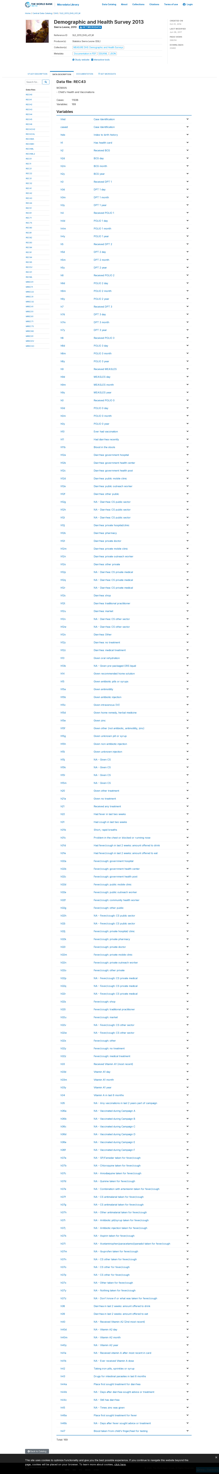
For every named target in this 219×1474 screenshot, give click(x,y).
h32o (63, 969)
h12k (63, 532)
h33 (63, 1063)
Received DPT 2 (103, 243)
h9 (62, 368)
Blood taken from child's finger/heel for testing (121, 1430)
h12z (63, 649)
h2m (63, 165)
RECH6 (29, 123)
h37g (63, 1204)
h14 (63, 673)
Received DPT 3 (103, 306)
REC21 (29, 168)
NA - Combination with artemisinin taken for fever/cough (126, 1188)
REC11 (28, 163)
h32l (63, 946)
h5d (63, 251)
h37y (63, 1290)
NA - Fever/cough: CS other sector (114, 1024)
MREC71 (29, 321)
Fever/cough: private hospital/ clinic (114, 930)
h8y (63, 360)
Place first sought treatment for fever (115, 1414)
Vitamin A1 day (102, 1071)
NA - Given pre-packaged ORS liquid (115, 665)
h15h (63, 743)
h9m (63, 384)
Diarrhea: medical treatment (110, 649)
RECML (29, 276)
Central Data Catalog (42, 13)
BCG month (100, 165)
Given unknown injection (108, 751)
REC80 (29, 227)
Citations (154, 4)
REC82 (29, 237)
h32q (63, 985)
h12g (63, 501)
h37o (63, 1266)
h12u (63, 610)
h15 (62, 680)
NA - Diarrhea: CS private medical (113, 571)
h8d (63, 345)
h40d (64, 1329)
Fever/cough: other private (109, 969)
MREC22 (30, 291)
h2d (63, 157)
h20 (63, 790)
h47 (63, 1430)
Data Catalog (109, 4)
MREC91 (29, 335)
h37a (63, 1157)
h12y (63, 641)
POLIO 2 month (102, 290)
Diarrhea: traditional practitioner (112, 602)
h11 (62, 438)
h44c (64, 1399)
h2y (63, 173)
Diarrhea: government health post (113, 470)
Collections (138, 4)
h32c (63, 876)
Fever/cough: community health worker (116, 899)
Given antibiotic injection (107, 696)
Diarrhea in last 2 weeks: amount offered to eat (121, 1313)
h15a (63, 688)
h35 (63, 1102)
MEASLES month (104, 384)
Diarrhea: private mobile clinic (111, 548)
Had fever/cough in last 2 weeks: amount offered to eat (126, 852)
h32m (64, 954)
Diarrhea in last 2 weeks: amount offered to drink (122, 1305)
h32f (63, 899)
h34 (63, 1094)
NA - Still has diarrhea (106, 1399)
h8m (63, 352)
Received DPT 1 (103, 181)
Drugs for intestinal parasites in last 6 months (120, 1375)
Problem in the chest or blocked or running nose (122, 837)
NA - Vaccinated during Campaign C (114, 1126)
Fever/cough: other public (109, 907)
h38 (63, 1305)
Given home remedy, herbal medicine (115, 712)
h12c (63, 470)
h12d (63, 477)
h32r (63, 993)
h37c (63, 1172)
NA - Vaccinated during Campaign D (114, 1133)
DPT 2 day (100, 251)
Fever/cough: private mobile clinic (113, 954)
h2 (62, 149)
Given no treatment (105, 798)
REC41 (29, 188)
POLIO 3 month (102, 352)
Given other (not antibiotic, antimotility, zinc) (119, 727)
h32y (63, 1047)
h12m (63, 548)
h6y (63, 298)
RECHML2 (30, 153)
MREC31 (29, 296)
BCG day (99, 157)
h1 (62, 142)
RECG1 (29, 271)
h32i (63, 923)
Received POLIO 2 (104, 274)
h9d (63, 376)
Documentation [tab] (84, 73)
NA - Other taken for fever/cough (113, 1282)
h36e (63, 1141)
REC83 (29, 242)
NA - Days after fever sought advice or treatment (122, 1422)
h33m (64, 1079)
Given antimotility (103, 688)
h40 (63, 1321)
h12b (63, 462)
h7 (62, 306)
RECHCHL (30, 133)
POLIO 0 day (101, 407)
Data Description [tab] (61, 74)
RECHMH (30, 143)
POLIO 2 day (101, 282)
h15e (63, 719)
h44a (64, 1383)
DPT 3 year (100, 329)
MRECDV (30, 340)
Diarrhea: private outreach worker (113, 555)
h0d (63, 407)
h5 (62, 243)
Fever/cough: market (106, 1016)
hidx (63, 134)
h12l (63, 540)
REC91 (29, 252)
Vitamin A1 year (102, 1087)
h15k (63, 766)
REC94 (29, 257)
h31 (62, 821)
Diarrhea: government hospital (111, 454)
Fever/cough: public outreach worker (115, 891)
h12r (63, 587)
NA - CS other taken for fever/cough (115, 1258)
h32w (64, 1032)
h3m (63, 196)
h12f (63, 493)
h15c (63, 704)
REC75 (29, 222)
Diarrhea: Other (103, 634)
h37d (63, 1180)
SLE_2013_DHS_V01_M (70, 13)
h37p (63, 1274)
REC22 (29, 173)
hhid (63, 118)
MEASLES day (102, 376)
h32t (63, 1008)
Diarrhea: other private (107, 563)
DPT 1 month (101, 196)
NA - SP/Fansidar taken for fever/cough (117, 1157)
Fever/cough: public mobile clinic (113, 884)
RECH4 (29, 114)
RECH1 (29, 99)
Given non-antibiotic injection (110, 743)
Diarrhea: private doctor (107, 540)
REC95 (29, 261)
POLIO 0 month (103, 415)
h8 (62, 337)
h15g (63, 735)
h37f (63, 1196)
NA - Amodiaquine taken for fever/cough (117, 1172)
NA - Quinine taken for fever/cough (114, 1180)
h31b (63, 829)
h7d (63, 313)
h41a (63, 1352)
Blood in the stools (104, 446)
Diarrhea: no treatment (107, 641)
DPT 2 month (101, 259)
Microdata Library (68, 4)
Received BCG (102, 149)
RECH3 (29, 109)
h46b (64, 1422)
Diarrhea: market (103, 610)
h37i (63, 1219)
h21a (63, 798)
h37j (63, 1227)
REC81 (29, 232)
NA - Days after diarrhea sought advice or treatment (124, 1391)
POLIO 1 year (101, 235)
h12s (63, 595)
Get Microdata (90, 26)
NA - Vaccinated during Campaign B (114, 1118)
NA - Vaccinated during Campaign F (114, 1149)
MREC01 (29, 281)
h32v (63, 1024)
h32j (63, 930)
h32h (63, 915)
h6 (62, 274)
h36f (63, 1149)
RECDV (29, 266)
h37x (63, 1282)
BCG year (99, 173)
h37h (63, 1211)
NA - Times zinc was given (109, 1407)
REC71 (29, 217)
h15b (63, 696)
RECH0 (29, 94)
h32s (63, 1001)
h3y (63, 204)
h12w (63, 626)
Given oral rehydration (107, 657)
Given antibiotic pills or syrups (111, 680)
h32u (63, 1016)
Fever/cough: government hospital (113, 860)
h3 (62, 181)
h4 (62, 212)
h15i (63, 751)
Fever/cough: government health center (117, 868)
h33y (63, 1087)
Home (28, 13)
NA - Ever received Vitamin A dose (114, 1360)
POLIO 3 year (101, 360)
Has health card (103, 142)
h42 (63, 1368)
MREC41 (29, 306)
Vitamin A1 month (104, 1079)
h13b (63, 665)
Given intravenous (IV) (107, 704)
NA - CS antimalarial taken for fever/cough (119, 1196)
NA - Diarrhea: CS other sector (112, 618)
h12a (63, 454)
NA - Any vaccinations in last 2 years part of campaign (125, 1102)
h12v (63, 618)
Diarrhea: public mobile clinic (110, 477)
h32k (63, 938)
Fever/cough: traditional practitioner (114, 1008)
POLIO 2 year (101, 298)
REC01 (29, 158)
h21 (62, 805)
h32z (63, 1055)
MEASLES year (102, 392)
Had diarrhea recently (106, 438)
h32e (63, 891)
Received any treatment (107, 805)
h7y (63, 329)
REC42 (29, 192)
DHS (56, 13)
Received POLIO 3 (104, 337)
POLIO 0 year (101, 423)
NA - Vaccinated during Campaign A (114, 1110)
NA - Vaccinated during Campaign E (114, 1141)
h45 (63, 1407)
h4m (63, 228)
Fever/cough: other (105, 1040)
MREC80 (30, 330)
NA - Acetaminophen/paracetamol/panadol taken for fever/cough (132, 1243)
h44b (64, 1391)
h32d (63, 884)
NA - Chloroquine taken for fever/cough (117, 1165)
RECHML (30, 148)
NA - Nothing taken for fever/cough (115, 1290)
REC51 (29, 207)
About (124, 4)
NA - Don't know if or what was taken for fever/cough (125, 1297)
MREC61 (29, 316)
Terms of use (171, 4)
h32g (63, 907)
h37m (64, 1250)
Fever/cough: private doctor (110, 946)
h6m (63, 290)
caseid (64, 126)
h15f (63, 727)
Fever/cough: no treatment (109, 1047)
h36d (63, 1133)
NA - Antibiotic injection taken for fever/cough (120, 1227)
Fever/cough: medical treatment (112, 1055)
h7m (63, 321)
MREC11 (29, 286)
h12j (63, 524)
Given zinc (100, 719)
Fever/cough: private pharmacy (112, 938)
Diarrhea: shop (102, 595)
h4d (63, 220)
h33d (63, 1071)
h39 (63, 1313)
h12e (63, 485)
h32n (63, 962)
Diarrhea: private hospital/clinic (111, 524)
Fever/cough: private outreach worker (116, 962)
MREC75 (30, 326)
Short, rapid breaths (105, 829)
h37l (63, 1243)
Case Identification (104, 118)
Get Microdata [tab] (107, 73)
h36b (63, 1118)
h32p (63, 977)
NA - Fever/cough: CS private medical (115, 977)
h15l (63, 774)
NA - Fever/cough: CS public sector (114, 915)
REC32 (29, 183)
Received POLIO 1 (104, 212)
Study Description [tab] (37, 73)
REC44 (29, 202)
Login (188, 4)
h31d (63, 844)
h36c (63, 1126)
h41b (63, 1360)
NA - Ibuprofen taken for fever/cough (116, 1250)
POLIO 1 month (102, 228)
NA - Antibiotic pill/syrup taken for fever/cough (121, 1219)
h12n (63, 555)
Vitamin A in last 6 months (109, 1094)
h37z (63, 1297)
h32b (63, 868)
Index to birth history (106, 134)
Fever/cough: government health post (115, 876)
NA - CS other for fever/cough (112, 1266)
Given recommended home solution (114, 673)
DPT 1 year (100, 204)
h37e (63, 1188)
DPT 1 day (100, 189)
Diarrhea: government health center (114, 462)
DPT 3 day (100, 313)
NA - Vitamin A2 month (107, 1336)
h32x (63, 1040)
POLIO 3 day (101, 345)
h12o (63, 563)
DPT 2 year (100, 267)
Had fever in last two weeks (110, 813)
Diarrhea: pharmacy (105, 532)
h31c (63, 837)
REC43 (29, 197)
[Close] (216, 1457)
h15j (63, 758)
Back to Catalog (37, 1451)
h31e (63, 852)
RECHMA (30, 138)
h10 (62, 431)
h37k (63, 1235)
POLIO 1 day (101, 220)
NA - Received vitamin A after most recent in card (122, 1352)
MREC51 (29, 311)
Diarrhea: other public (106, 493)
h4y (63, 235)
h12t (63, 602)
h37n (63, 1258)
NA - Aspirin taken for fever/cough (114, 1235)
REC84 (29, 247)
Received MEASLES (105, 368)
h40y (64, 1344)
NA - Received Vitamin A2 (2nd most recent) (119, 1321)
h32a (63, 860)
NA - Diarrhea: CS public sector (112, 501)
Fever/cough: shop (104, 1001)
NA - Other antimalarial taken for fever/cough (120, 1211)
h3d (63, 189)
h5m (63, 259)
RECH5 (29, 118)
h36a (63, 1110)
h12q (63, 579)
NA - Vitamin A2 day (105, 1329)
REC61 (29, 212)
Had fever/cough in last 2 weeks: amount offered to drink (127, 844)
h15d (63, 712)
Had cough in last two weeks (110, 821)
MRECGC (30, 345)
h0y (63, 423)
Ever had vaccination (106, 431)
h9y (63, 392)
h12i (63, 516)
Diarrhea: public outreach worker (113, 485)
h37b (63, 1165)
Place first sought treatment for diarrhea (117, 1383)
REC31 (29, 178)
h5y (63, 267)
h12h (63, 509)
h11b (63, 446)
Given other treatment (106, 790)
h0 (62, 399)
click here (120, 1464)
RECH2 (29, 104)
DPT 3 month (101, 321)
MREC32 (30, 301)
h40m (64, 1336)
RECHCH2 (30, 128)
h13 (62, 657)
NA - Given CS (102, 758)
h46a (64, 1414)
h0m (63, 415)
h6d (63, 282)
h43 (63, 1375)
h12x (63, 634)
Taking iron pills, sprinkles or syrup (114, 1368)
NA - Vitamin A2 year (106, 1344)
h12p (63, 571)
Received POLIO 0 (104, 399)
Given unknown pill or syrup (110, 735)
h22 (63, 813)
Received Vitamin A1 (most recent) (113, 1063)
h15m (63, 782)
